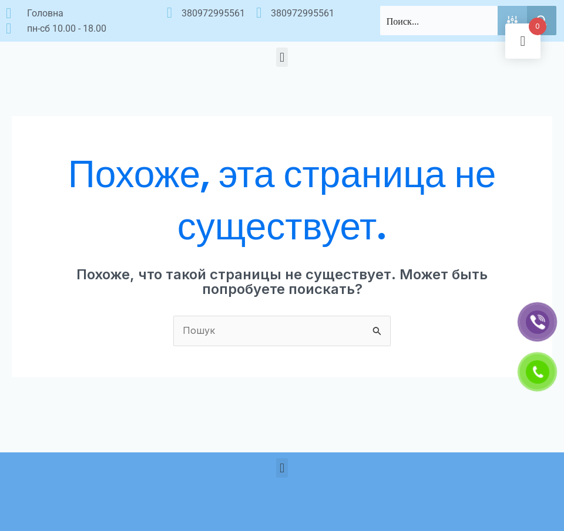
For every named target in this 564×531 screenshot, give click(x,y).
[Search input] (439, 20)
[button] (281, 57)
